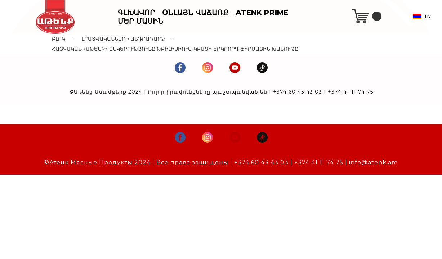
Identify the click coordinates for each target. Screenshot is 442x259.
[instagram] (207, 67)
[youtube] (234, 67)
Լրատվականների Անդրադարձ (123, 39)
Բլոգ (59, 39)
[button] (423, 16)
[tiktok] (262, 67)
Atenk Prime (262, 12)
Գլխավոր (136, 12)
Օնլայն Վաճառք (195, 12)
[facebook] (180, 67)
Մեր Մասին (140, 21)
